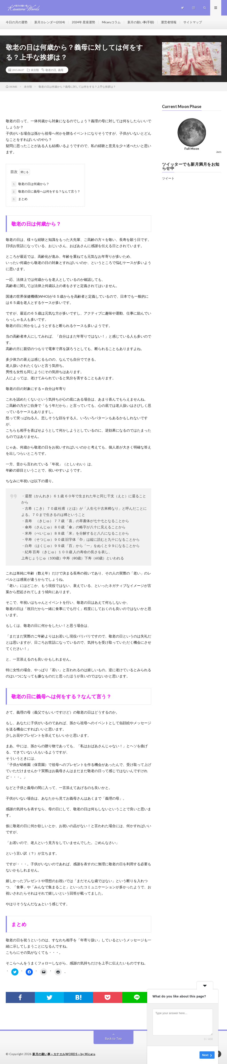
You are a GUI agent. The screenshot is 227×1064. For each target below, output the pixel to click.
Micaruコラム (111, 22)
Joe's (218, 152)
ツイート (168, 178)
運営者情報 (168, 22)
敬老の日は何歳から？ (30, 184)
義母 (60, 70)
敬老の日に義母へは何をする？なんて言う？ (46, 191)
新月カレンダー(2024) (49, 22)
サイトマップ (192, 22)
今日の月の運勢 (16, 22)
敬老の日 (50, 70)
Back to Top (113, 1038)
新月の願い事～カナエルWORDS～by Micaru (63, 1054)
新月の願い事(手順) (140, 22)
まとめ (19, 199)
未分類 (35, 70)
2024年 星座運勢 (83, 22)
